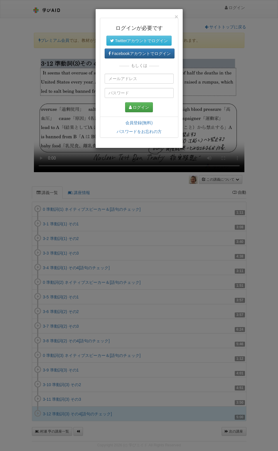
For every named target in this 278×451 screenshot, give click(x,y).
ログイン (139, 107)
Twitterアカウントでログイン (139, 40)
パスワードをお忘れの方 (139, 131)
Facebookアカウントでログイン (139, 53)
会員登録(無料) (139, 122)
